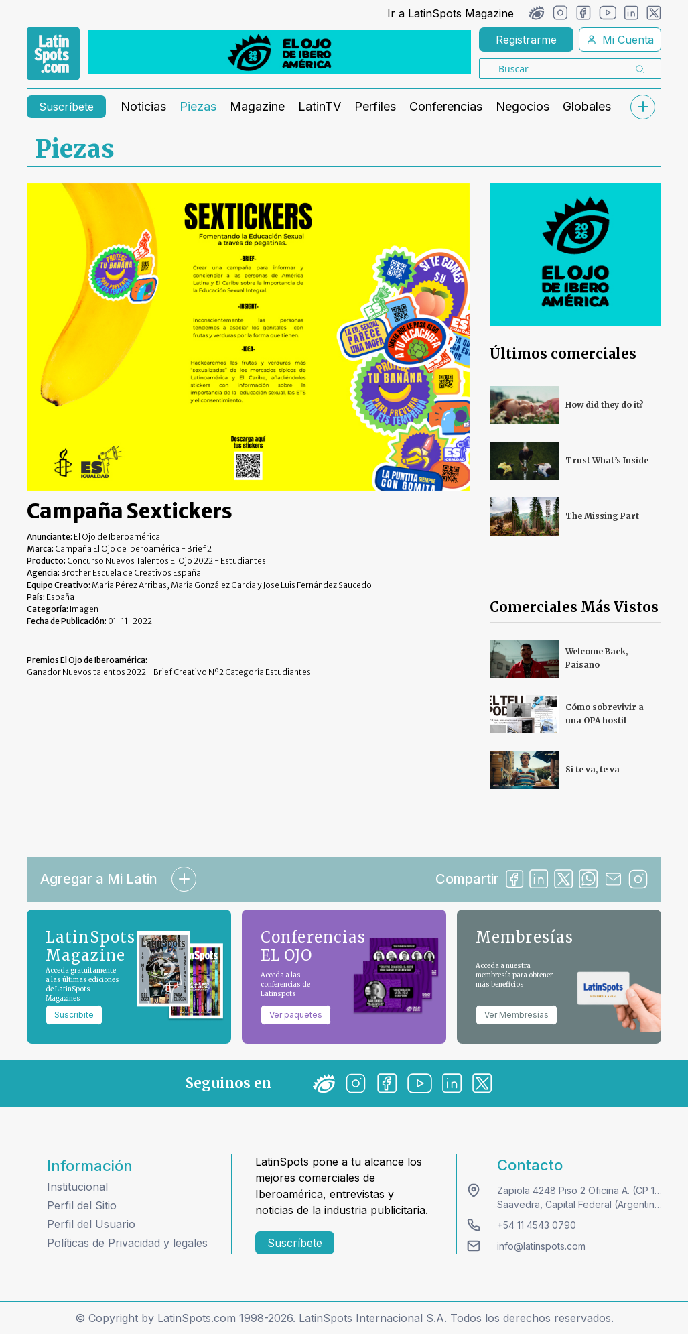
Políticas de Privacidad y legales (127, 1243)
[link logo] (53, 53)
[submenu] (642, 107)
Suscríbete (66, 106)
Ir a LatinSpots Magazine (450, 13)
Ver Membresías (516, 1015)
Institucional (77, 1186)
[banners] (279, 52)
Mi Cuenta (620, 39)
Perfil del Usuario (91, 1224)
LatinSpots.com (196, 1318)
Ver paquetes (295, 1015)
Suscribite (74, 1015)
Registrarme (526, 39)
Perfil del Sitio (82, 1205)
